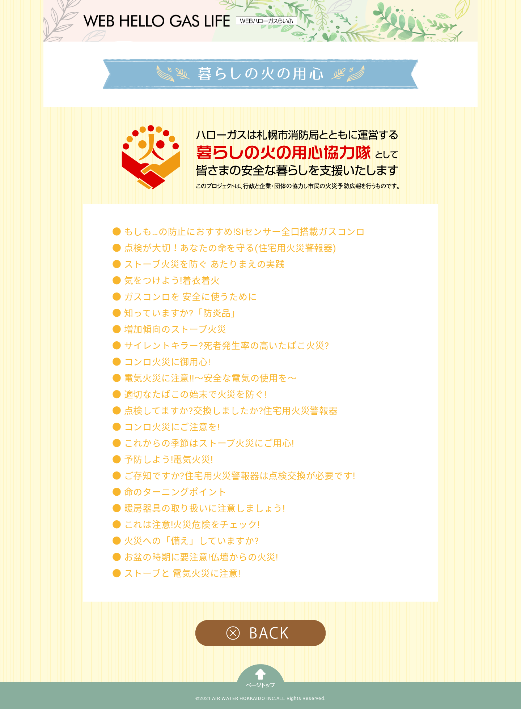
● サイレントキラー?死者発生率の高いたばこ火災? (220, 346)
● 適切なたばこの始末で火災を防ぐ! (189, 394)
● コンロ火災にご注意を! (166, 427)
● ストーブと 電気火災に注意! (176, 573)
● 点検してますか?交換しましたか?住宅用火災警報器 (225, 411)
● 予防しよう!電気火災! (162, 459)
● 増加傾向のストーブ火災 (169, 329)
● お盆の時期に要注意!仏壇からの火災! (195, 557)
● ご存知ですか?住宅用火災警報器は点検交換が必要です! (233, 476)
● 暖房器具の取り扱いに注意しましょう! (198, 508)
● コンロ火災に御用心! (161, 362)
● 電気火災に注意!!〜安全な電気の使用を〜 (204, 378)
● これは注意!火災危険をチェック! (185, 525)
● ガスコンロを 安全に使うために (184, 297)
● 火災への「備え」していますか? (185, 541)
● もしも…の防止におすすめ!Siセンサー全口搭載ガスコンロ (238, 232)
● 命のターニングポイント (169, 492)
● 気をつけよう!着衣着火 (166, 281)
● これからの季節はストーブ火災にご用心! (203, 443)
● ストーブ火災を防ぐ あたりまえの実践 (198, 264)
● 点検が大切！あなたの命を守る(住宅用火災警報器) (224, 248)
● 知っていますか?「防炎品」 (176, 313)
